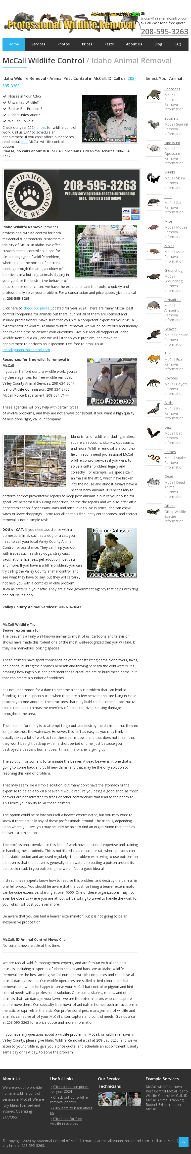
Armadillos (172, 299)
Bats (168, 427)
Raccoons (172, 89)
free (24, 141)
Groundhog (173, 270)
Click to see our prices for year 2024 (69, 1089)
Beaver (170, 329)
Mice (168, 221)
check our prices (36, 308)
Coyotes (171, 378)
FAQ (178, 44)
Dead (168, 476)
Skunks (170, 172)
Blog (158, 44)
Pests (109, 44)
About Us (134, 44)
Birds (168, 402)
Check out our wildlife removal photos (69, 1099)
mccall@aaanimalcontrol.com (165, 18)
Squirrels (171, 118)
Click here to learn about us (71, 1110)
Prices (87, 44)
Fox (167, 353)
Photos (63, 44)
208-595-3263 (164, 31)
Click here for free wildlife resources (66, 1121)
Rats (168, 196)
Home (14, 44)
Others (169, 505)
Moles (169, 245)
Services (38, 44)
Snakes (170, 451)
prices (41, 127)
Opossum (172, 142)
